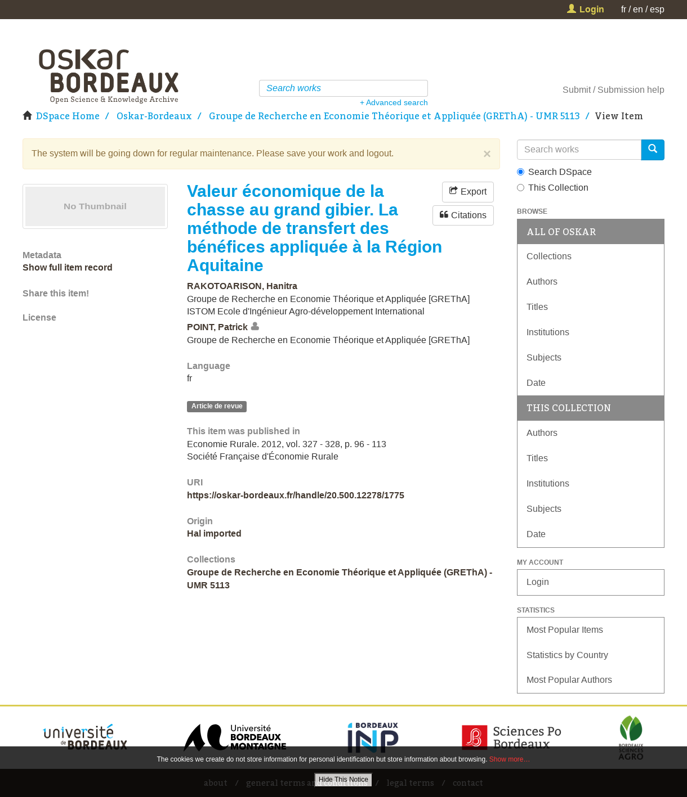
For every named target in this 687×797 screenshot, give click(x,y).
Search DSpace (554, 172)
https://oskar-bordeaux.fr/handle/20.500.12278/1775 (295, 495)
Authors (542, 281)
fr (623, 9)
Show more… (509, 759)
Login (538, 582)
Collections (549, 256)
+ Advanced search (394, 102)
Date (536, 383)
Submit (577, 89)
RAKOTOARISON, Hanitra (242, 286)
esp (657, 9)
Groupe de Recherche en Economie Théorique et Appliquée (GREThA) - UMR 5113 (394, 116)
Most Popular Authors (569, 680)
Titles (537, 307)
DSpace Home (68, 116)
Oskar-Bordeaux (154, 116)
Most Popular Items (565, 629)
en (638, 9)
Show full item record (68, 267)
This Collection (552, 187)
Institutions (548, 332)
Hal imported (214, 533)
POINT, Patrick (217, 327)
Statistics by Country (567, 655)
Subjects (544, 357)
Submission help (630, 89)
